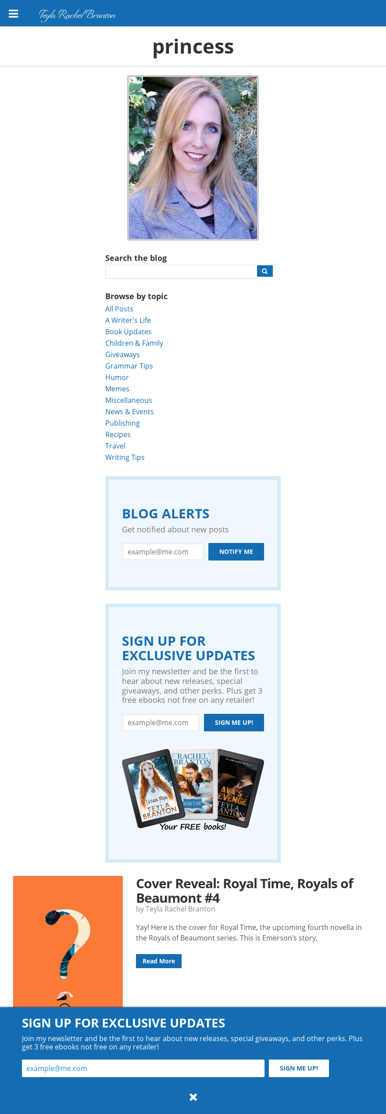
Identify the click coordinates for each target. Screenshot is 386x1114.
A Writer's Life (128, 320)
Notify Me (236, 551)
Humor (117, 377)
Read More (159, 961)
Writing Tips (125, 457)
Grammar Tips (129, 365)
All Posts (119, 308)
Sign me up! (234, 722)
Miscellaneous (128, 400)
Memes (117, 388)
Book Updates (128, 331)
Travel (115, 445)
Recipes (118, 434)
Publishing (122, 422)
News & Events (129, 411)
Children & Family (134, 342)
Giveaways (122, 354)
